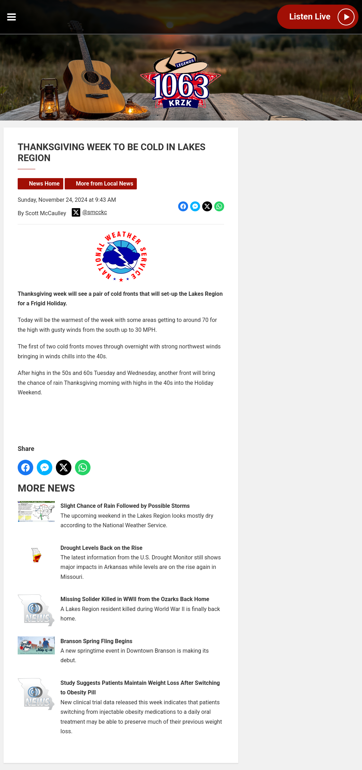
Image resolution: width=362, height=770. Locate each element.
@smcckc (89, 212)
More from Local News (104, 183)
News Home (44, 183)
